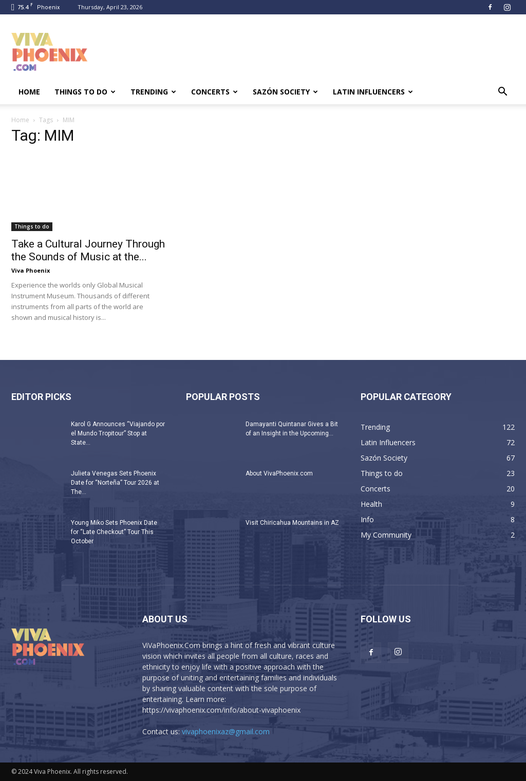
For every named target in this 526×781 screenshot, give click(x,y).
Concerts (214, 92)
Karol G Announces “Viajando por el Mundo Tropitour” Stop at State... (118, 433)
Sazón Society (285, 92)
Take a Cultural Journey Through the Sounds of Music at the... (88, 250)
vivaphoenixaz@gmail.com (226, 731)
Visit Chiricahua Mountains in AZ (292, 522)
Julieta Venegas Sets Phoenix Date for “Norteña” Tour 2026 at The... (115, 483)
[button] (502, 93)
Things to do (85, 92)
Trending (153, 92)
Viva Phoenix (30, 270)
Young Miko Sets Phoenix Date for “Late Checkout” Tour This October (114, 532)
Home (29, 92)
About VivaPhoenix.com (279, 473)
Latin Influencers (373, 92)
